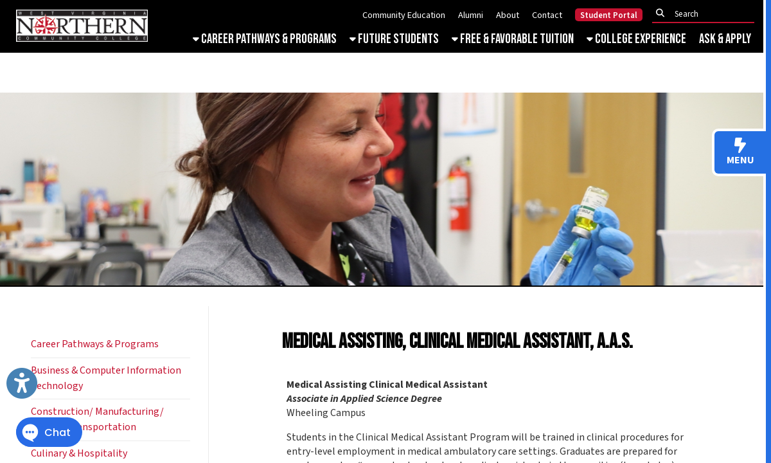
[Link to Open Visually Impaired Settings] (21, 383)
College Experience (636, 39)
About (507, 15)
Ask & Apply (725, 39)
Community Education (403, 15)
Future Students (394, 39)
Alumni (470, 15)
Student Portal (608, 15)
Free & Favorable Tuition (513, 39)
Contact (547, 15)
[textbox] (706, 14)
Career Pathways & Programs (265, 39)
